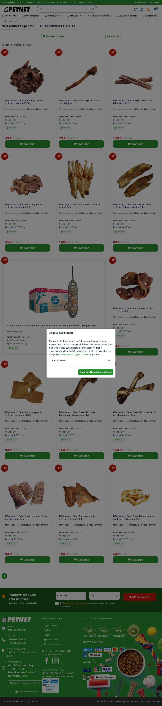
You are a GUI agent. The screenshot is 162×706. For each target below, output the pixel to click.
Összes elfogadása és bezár (96, 372)
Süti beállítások (59, 360)
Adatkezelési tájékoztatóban (75, 354)
